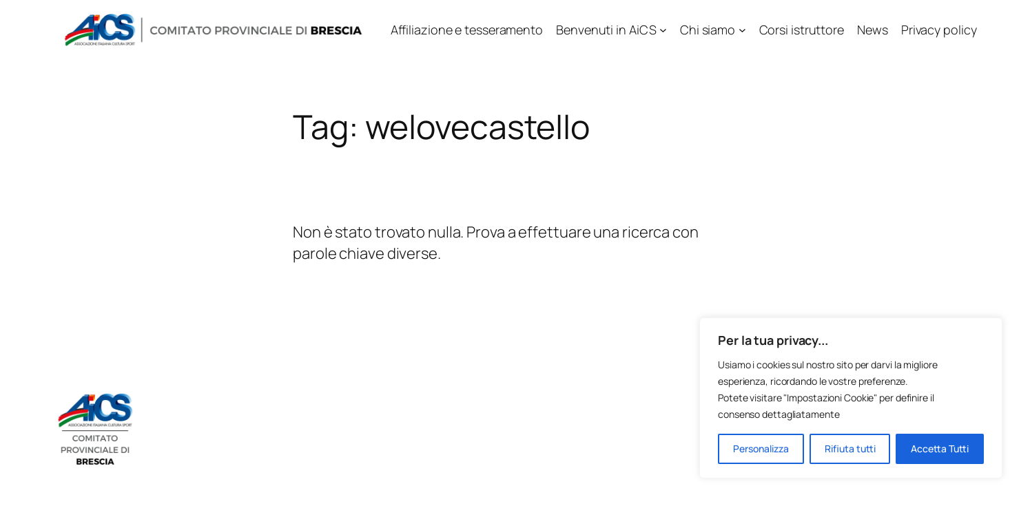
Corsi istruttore (801, 29)
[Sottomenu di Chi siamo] (742, 30)
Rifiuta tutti (850, 448)
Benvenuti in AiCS (606, 29)
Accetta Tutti (940, 448)
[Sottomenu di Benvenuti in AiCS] (663, 30)
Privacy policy (939, 29)
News (872, 29)
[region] (850, 397)
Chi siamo (707, 29)
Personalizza (761, 448)
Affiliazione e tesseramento (467, 29)
